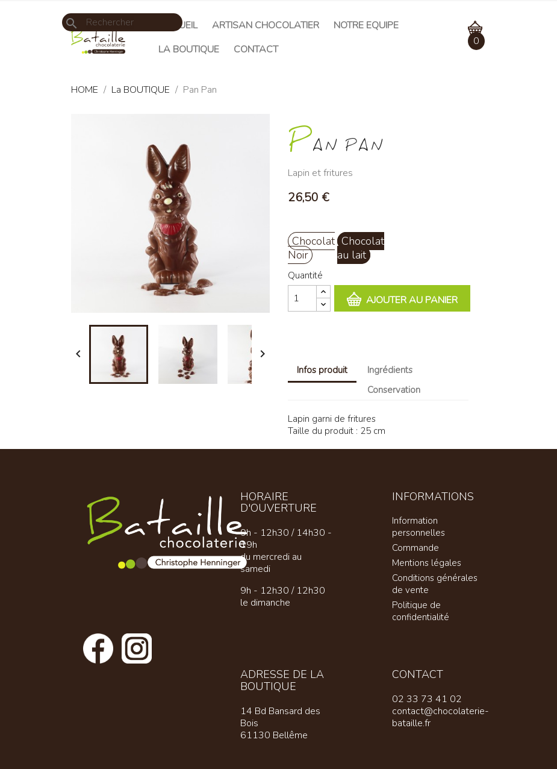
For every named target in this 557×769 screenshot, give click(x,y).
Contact (256, 49)
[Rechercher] (122, 22)
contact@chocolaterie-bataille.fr (440, 717)
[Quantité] (302, 298)
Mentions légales (426, 563)
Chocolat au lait (360, 248)
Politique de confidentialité (420, 611)
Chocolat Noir (311, 248)
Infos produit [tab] (322, 370)
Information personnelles (418, 527)
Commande (415, 548)
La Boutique (188, 49)
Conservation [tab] (393, 390)
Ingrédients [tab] (389, 370)
